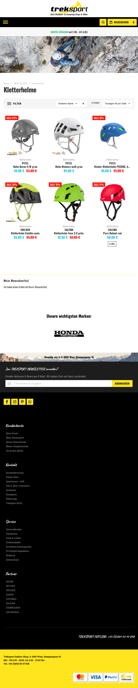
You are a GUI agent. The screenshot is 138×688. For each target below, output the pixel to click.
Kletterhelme (25, 159)
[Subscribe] (122, 383)
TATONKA (11, 598)
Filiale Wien (12, 477)
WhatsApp (11, 498)
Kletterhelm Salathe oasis (25, 233)
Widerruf (10, 555)
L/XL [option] (112, 243)
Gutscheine (11, 533)
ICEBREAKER (13, 607)
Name (71, 103)
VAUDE (9, 581)
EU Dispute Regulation (17, 550)
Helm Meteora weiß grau (69, 167)
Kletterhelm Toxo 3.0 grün (69, 233)
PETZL (25, 163)
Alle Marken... (13, 611)
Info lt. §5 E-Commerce (18, 485)
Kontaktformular (15, 472)
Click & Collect (13, 537)
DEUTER (10, 585)
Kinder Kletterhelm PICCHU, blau (113, 167)
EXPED (9, 594)
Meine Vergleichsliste (17, 446)
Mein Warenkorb (15, 437)
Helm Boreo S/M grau (25, 167)
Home (6, 83)
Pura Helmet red (112, 233)
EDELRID (25, 230)
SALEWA (69, 230)
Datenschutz (12, 559)
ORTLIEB (10, 590)
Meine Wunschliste (16, 441)
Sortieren (62, 103)
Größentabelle (13, 542)
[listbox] (112, 244)
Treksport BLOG (14, 503)
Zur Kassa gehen (14, 450)
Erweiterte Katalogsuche (18, 546)
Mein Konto (12, 433)
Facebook (11, 490)
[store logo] (69, 8)
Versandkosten (14, 529)
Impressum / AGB (15, 481)
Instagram (11, 494)
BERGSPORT (21, 83)
